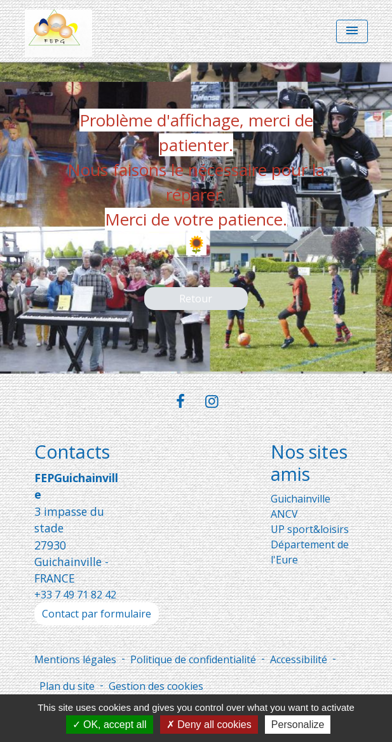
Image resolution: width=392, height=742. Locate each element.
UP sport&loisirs (310, 529)
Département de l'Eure (310, 552)
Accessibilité (298, 659)
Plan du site (67, 686)
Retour (195, 299)
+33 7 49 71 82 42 (75, 595)
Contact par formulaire (96, 614)
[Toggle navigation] (352, 31)
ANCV (284, 514)
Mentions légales (75, 659)
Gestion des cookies (156, 686)
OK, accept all (109, 724)
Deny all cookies (209, 724)
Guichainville (300, 499)
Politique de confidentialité (193, 659)
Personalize (298, 724)
